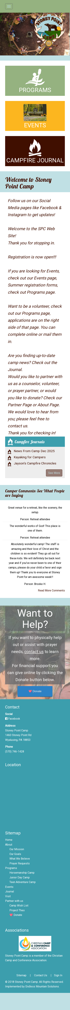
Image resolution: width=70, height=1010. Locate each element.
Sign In (58, 975)
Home (8, 839)
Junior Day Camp (19, 877)
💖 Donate (35, 691)
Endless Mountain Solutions (42, 986)
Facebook (12, 718)
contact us (34, 651)
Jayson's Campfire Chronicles (35, 463)
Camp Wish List (18, 905)
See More (54, 473)
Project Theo (17, 910)
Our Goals (15, 854)
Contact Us (40, 975)
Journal (9, 891)
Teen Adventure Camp (22, 882)
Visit (8, 896)
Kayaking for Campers (30, 457)
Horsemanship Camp (21, 872)
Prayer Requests (19, 863)
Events (9, 886)
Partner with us (14, 901)
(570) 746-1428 (14, 751)
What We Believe (19, 858)
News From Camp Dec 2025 (34, 451)
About (8, 844)
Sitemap (21, 975)
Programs (11, 868)
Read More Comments (51, 590)
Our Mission (16, 849)
